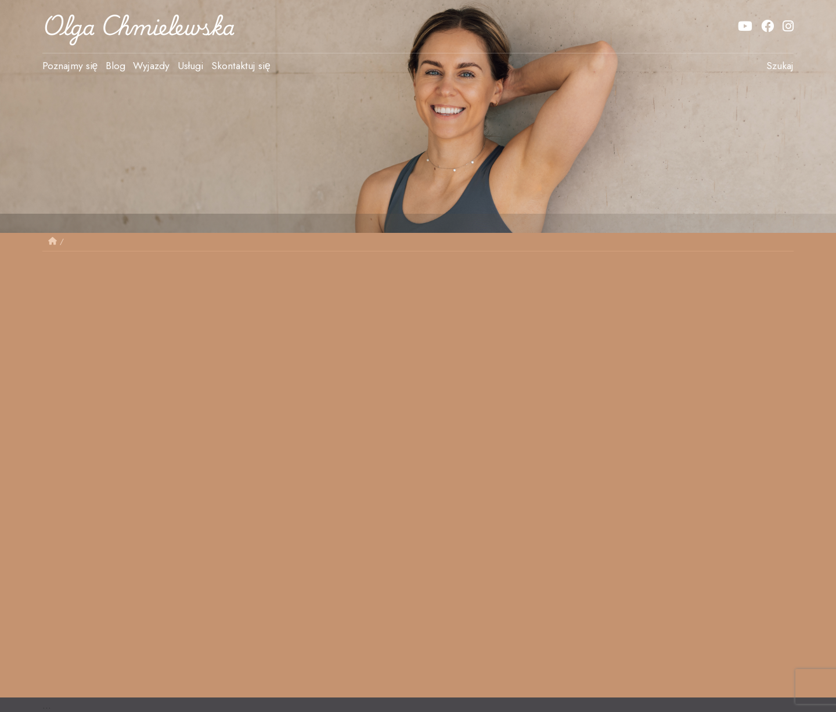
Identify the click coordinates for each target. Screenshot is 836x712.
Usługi (191, 65)
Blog (115, 65)
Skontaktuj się (241, 65)
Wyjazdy (151, 65)
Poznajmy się (70, 65)
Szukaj (780, 65)
